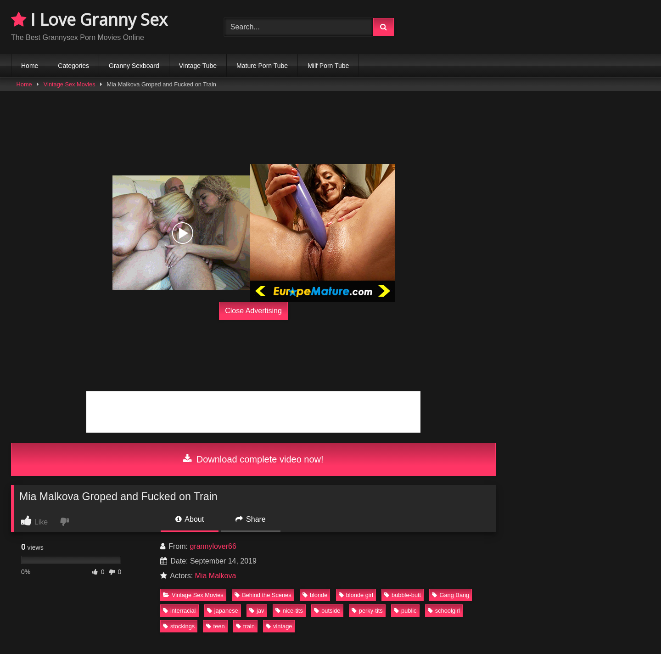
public (405, 610)
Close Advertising (253, 311)
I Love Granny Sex (89, 19)
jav (256, 610)
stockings (179, 626)
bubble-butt (402, 595)
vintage (279, 626)
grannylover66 (213, 546)
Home (29, 65)
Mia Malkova (215, 576)
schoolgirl (444, 610)
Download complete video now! (253, 459)
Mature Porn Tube (262, 65)
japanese (222, 610)
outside (327, 610)
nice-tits (289, 610)
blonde (314, 595)
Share (250, 519)
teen (215, 626)
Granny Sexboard (134, 65)
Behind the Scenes (263, 595)
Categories (73, 65)
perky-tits (367, 610)
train (245, 626)
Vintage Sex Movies (69, 84)
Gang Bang (450, 595)
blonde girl (356, 595)
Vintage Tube (198, 65)
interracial (179, 610)
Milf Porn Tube (328, 65)
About (189, 519)
